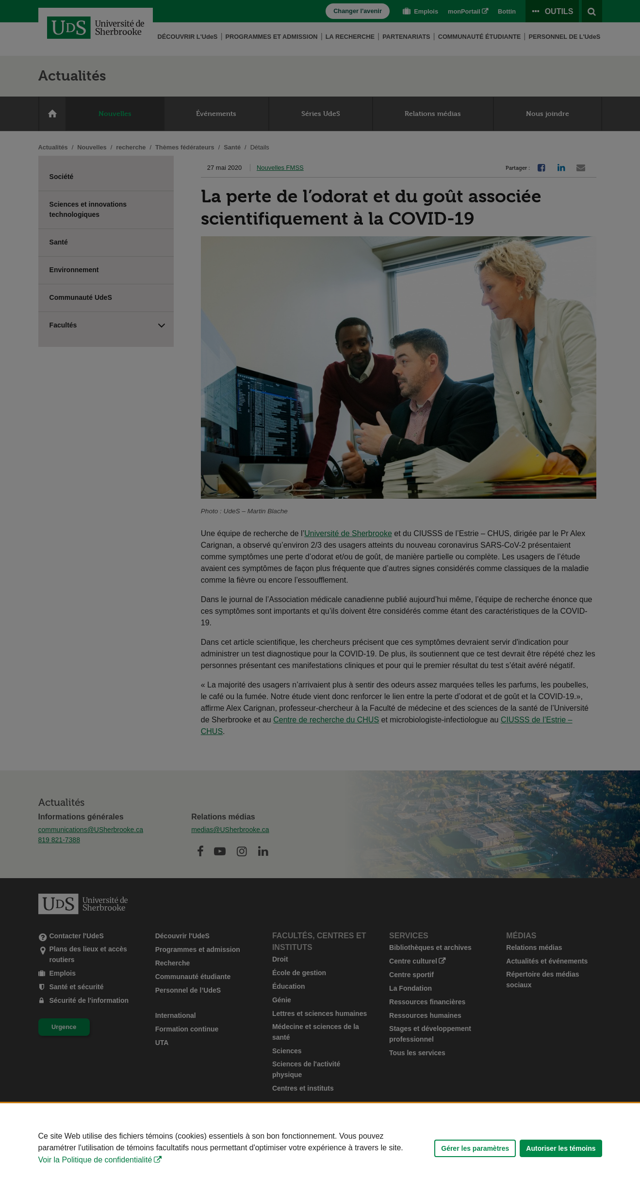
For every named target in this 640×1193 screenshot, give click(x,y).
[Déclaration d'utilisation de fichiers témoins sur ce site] (320, 1148)
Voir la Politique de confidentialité (95, 1160)
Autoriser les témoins (560, 1148)
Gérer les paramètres (475, 1148)
